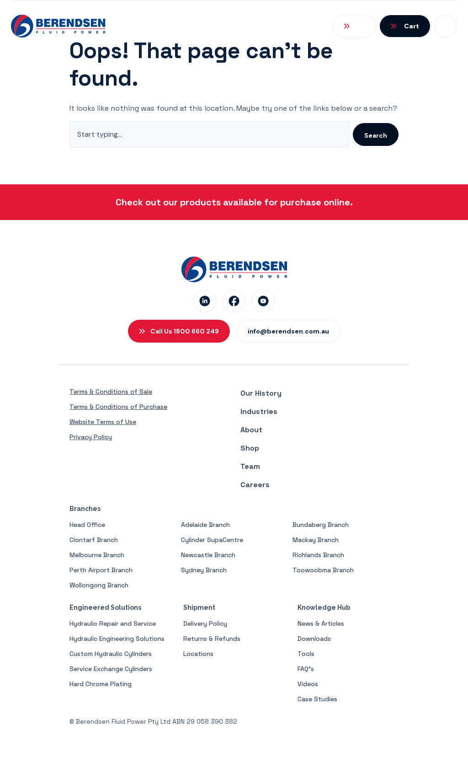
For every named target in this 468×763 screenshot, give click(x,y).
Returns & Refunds (211, 638)
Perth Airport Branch (101, 570)
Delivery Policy (205, 623)
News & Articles (321, 623)
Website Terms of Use (102, 422)
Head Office (87, 525)
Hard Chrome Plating (100, 684)
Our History (261, 393)
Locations (198, 654)
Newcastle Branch (208, 555)
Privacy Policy (90, 437)
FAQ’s (306, 669)
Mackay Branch (315, 540)
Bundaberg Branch (320, 525)
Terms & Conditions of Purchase (118, 407)
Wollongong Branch (98, 585)
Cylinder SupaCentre (212, 540)
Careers (255, 484)
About (251, 430)
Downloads (314, 638)
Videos (308, 684)
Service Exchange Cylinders (110, 669)
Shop (249, 448)
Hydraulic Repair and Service (112, 623)
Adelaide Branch (205, 525)
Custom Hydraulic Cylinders (110, 654)
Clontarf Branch (93, 540)
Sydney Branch (204, 570)
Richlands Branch (318, 555)
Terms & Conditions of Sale (110, 391)
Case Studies (317, 699)
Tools (306, 654)
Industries (258, 411)
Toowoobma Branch (323, 570)
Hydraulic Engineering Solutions (117, 638)
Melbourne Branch (96, 555)
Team (250, 466)
